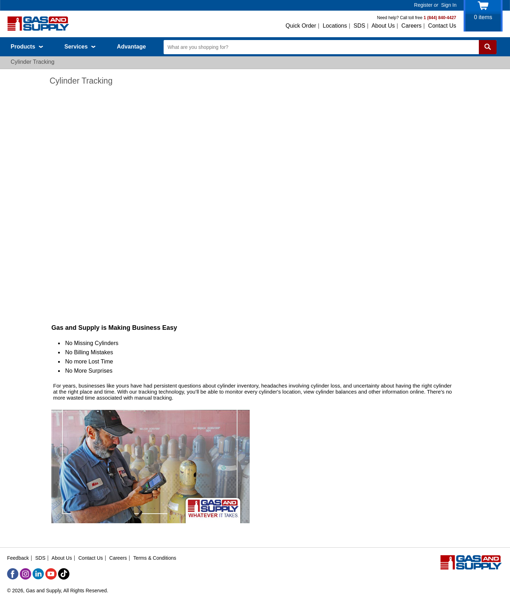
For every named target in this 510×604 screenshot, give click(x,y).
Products (27, 47)
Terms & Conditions (154, 558)
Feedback (18, 558)
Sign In (449, 5)
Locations (335, 26)
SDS (359, 26)
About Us (383, 26)
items (483, 17)
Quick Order (300, 26)
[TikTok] (63, 574)
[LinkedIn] (38, 574)
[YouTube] (51, 574)
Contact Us (442, 26)
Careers (411, 26)
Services (80, 47)
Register (423, 5)
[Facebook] (12, 574)
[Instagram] (25, 574)
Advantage (131, 47)
